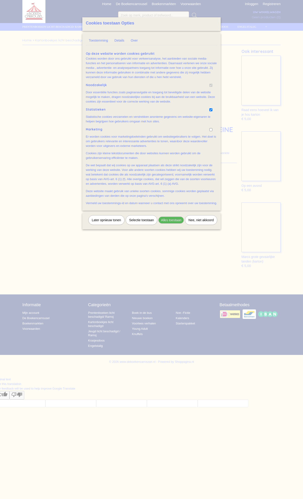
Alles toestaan (171, 220)
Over (134, 40)
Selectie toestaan (141, 220)
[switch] (210, 85)
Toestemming (98, 40)
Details (119, 40)
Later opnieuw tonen (106, 220)
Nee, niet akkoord (201, 220)
